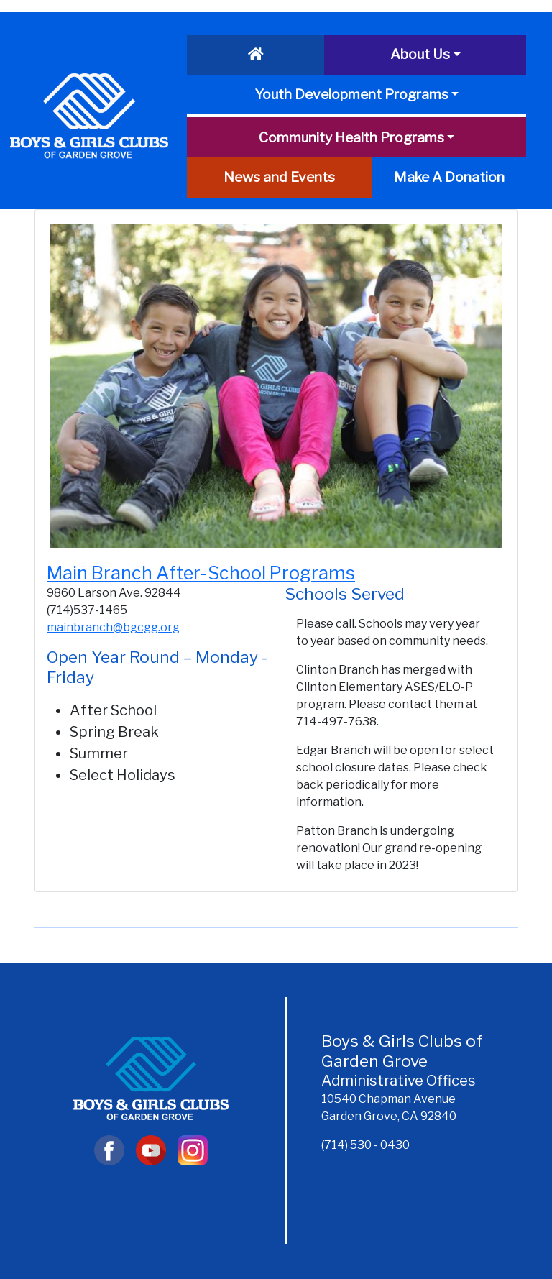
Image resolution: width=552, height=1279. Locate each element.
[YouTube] (151, 1149)
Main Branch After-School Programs (201, 572)
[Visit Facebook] (109, 1149)
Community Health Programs (351, 137)
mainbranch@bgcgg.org (113, 627)
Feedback (442, 1179)
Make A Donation (449, 176)
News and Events (279, 176)
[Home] (255, 55)
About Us (420, 54)
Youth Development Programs (351, 94)
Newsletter (363, 1179)
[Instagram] (192, 1149)
